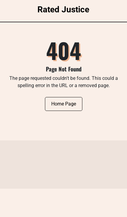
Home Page (63, 104)
